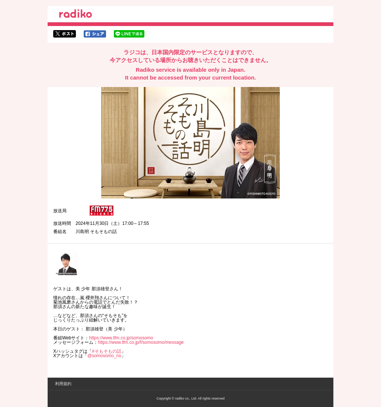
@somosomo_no (104, 355)
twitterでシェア (64, 34)
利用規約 (63, 383)
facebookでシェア (95, 34)
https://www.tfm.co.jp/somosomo (121, 337)
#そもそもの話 (106, 351)
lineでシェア (129, 34)
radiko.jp (75, 14)
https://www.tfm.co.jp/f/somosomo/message (141, 342)
